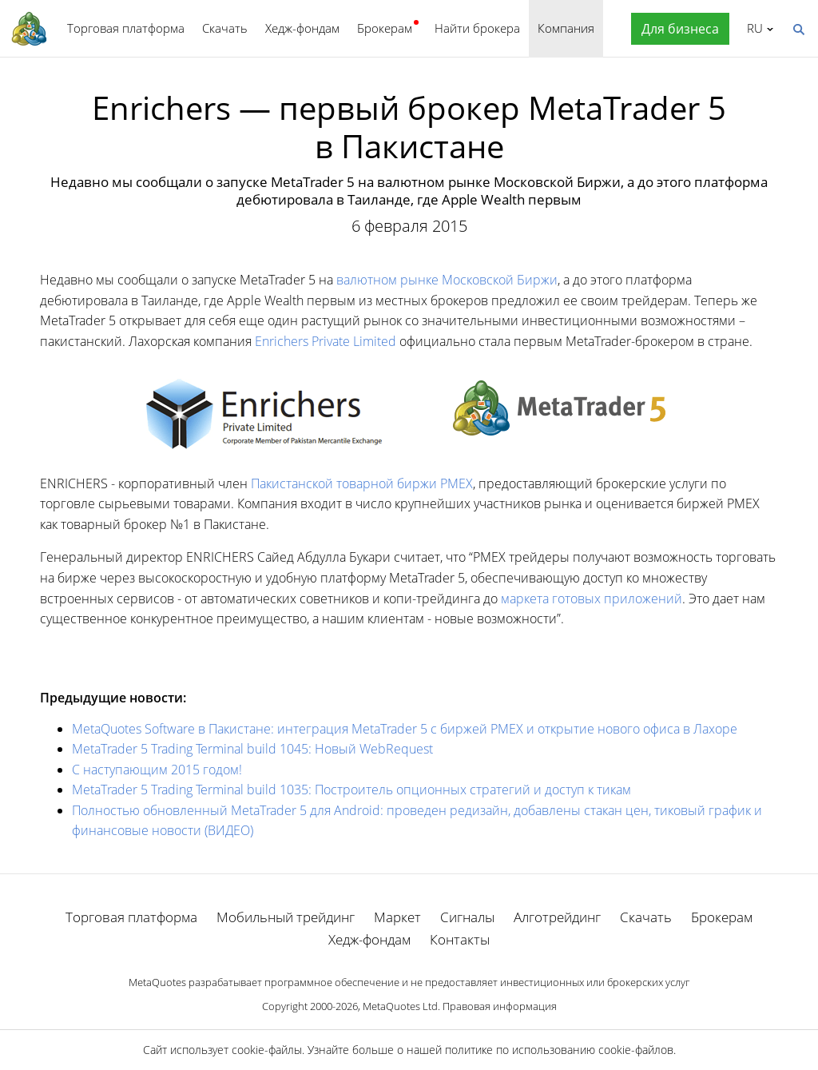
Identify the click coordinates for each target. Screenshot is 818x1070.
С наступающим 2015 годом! (157, 769)
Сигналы (467, 917)
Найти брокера (477, 28)
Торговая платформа (126, 28)
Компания (566, 28)
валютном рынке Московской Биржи (447, 279)
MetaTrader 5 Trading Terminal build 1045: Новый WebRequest (252, 749)
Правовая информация (500, 1006)
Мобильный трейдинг (285, 917)
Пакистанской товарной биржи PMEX (362, 483)
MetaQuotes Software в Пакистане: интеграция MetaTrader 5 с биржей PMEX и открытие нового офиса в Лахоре (404, 729)
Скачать (225, 28)
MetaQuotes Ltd (400, 1006)
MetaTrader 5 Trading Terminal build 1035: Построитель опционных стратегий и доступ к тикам (351, 789)
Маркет (397, 917)
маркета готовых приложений (591, 598)
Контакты (460, 939)
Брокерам (384, 28)
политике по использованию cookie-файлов (559, 1049)
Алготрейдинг (557, 917)
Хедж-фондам (302, 28)
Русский (752, 28)
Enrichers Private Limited (325, 341)
